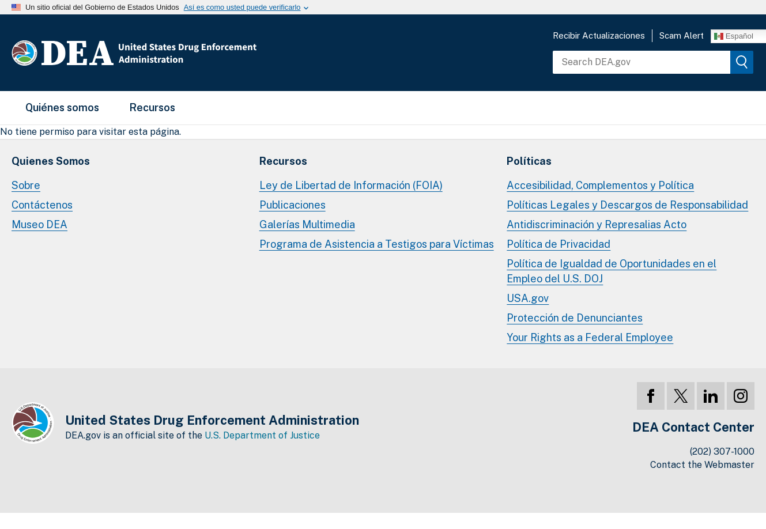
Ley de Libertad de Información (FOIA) (351, 185)
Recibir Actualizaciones (599, 35)
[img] (741, 62)
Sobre (26, 185)
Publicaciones (292, 205)
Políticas (529, 161)
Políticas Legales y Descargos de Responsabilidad (627, 205)
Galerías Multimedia (307, 224)
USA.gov (528, 298)
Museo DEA (39, 224)
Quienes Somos (51, 161)
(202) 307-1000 (722, 451)
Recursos (152, 107)
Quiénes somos (62, 107)
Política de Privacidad (558, 244)
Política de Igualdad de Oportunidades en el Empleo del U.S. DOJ (611, 271)
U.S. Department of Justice (262, 435)
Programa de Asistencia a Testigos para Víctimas (376, 244)
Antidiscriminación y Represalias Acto (596, 224)
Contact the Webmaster (702, 464)
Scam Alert (681, 35)
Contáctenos (42, 205)
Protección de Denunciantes (575, 318)
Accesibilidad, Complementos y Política (600, 185)
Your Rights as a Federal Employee (590, 337)
